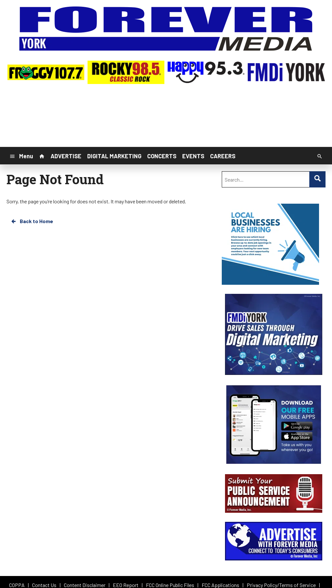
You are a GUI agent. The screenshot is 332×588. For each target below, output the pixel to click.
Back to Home (31, 221)
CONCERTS (161, 156)
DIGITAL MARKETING (114, 156)
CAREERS (222, 156)
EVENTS (193, 156)
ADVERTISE (66, 156)
